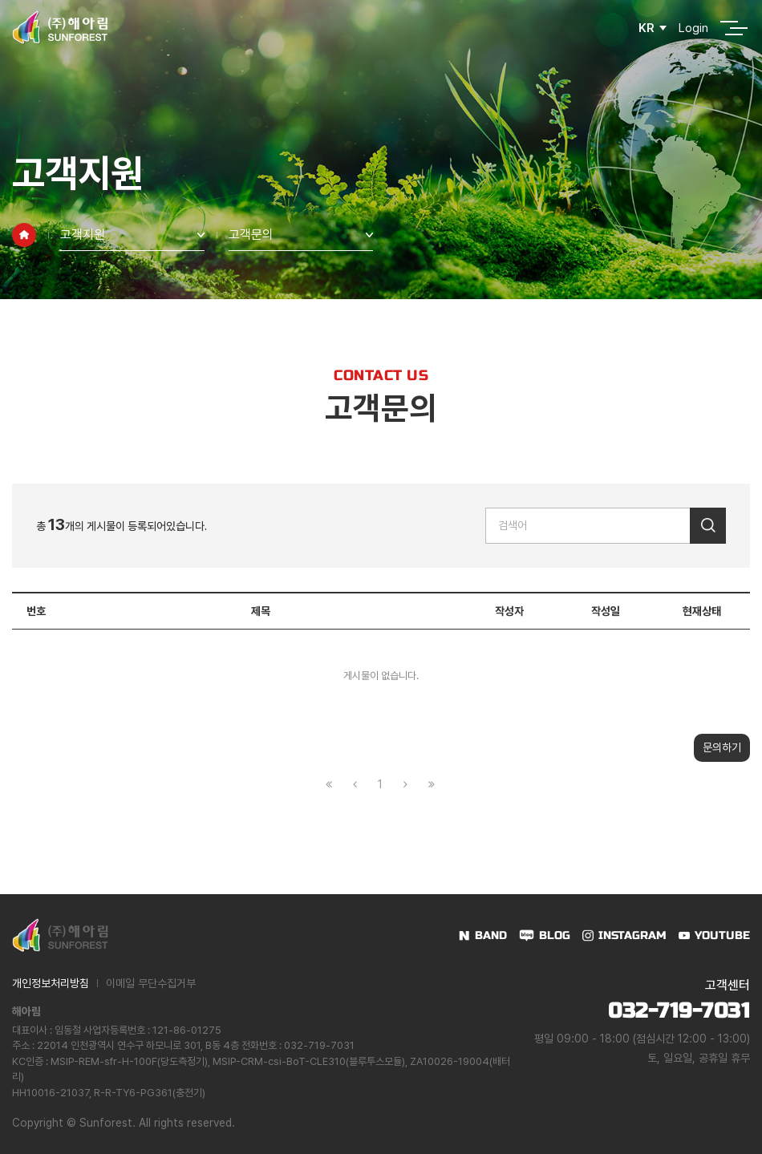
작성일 (605, 611)
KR (646, 28)
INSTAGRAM (632, 935)
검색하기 (708, 526)
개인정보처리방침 (50, 983)
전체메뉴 (729, 28)
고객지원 (82, 234)
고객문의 (251, 234)
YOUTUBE (722, 935)
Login (693, 28)
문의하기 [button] (722, 747)
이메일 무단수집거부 (151, 983)
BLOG (554, 935)
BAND (491, 935)
